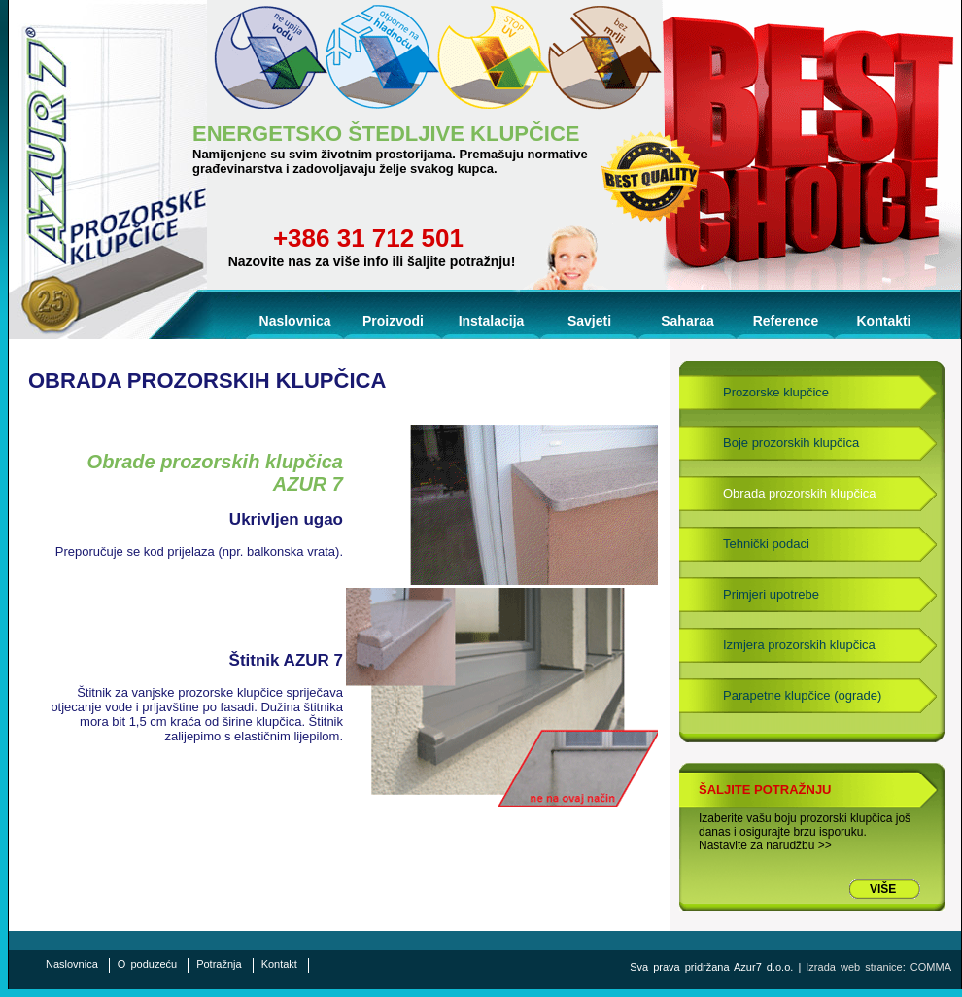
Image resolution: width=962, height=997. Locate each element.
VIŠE (883, 889)
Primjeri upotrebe (771, 594)
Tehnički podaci (766, 543)
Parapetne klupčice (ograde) (802, 695)
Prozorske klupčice (776, 392)
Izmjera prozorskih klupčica (799, 644)
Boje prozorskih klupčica (791, 442)
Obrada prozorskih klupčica (799, 493)
